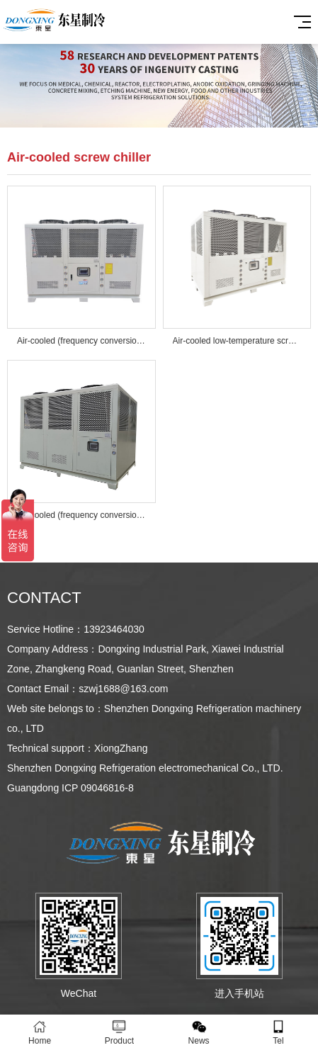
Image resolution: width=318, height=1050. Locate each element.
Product (119, 1033)
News (199, 1033)
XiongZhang (121, 748)
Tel (278, 1033)
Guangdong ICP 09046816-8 (70, 788)
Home (39, 1033)
